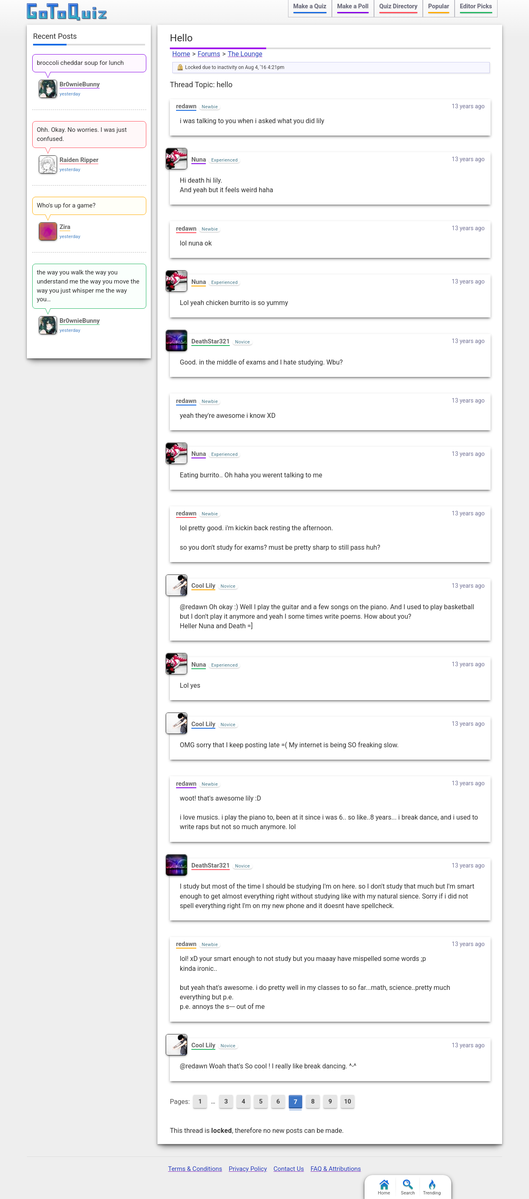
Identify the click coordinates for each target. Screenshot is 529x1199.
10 (347, 1101)
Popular (438, 6)
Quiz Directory (398, 6)
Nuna (198, 159)
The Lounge (245, 54)
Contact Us (289, 1169)
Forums (209, 54)
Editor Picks (476, 6)
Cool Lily (203, 585)
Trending (432, 1188)
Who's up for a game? (66, 205)
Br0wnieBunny (80, 84)
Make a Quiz (309, 6)
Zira (65, 227)
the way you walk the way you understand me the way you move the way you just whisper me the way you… (88, 286)
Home (181, 54)
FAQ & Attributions (335, 1169)
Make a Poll (353, 6)
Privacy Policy (248, 1169)
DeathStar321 (210, 341)
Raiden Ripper (79, 160)
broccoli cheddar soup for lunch (80, 63)
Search (408, 1188)
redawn (186, 106)
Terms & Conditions (195, 1169)
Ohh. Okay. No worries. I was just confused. (82, 134)
